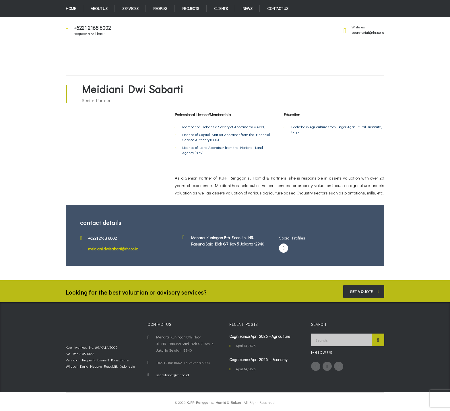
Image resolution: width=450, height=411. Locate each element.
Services (130, 8)
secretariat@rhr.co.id (368, 32)
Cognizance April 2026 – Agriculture (259, 336)
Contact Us (277, 8)
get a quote (364, 291)
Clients (221, 8)
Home (71, 8)
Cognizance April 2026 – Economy (258, 359)
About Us (99, 8)
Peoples (160, 8)
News (247, 8)
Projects (190, 8)
